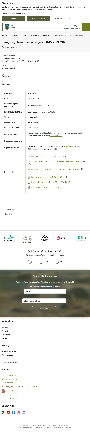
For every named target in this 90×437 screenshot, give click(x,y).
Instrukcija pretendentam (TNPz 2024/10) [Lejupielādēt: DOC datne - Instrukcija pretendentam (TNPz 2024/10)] (47, 177)
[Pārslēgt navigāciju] (86, 27)
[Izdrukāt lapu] (45, 209)
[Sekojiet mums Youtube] (8, 412)
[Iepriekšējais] (4, 238)
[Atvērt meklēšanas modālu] (66, 27)
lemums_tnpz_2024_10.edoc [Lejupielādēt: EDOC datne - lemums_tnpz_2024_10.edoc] (42, 187)
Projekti (5, 331)
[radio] (31, 261)
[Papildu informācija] (69, 156)
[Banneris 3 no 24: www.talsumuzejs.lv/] (45, 238)
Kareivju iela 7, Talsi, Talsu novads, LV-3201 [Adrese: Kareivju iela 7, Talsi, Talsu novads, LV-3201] (21, 386)
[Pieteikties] (44, 308)
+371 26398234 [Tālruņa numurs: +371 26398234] (11, 379)
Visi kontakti (13, 398)
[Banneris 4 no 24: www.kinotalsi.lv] (63, 238)
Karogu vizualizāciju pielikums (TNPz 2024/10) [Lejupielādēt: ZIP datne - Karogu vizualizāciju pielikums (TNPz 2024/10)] (49, 182)
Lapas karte (6, 359)
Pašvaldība (6, 335)
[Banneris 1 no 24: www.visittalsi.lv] (9, 238)
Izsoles (4, 338)
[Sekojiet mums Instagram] (18, 412)
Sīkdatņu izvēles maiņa (10, 362)
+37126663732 (56, 136)
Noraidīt (13, 18)
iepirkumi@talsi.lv (71, 146)
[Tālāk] (85, 238)
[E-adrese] (6, 391)
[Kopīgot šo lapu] (45, 214)
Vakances (5, 327)
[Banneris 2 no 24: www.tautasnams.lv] (27, 238)
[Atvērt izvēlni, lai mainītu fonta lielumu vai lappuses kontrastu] (75, 27)
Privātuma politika (9, 351)
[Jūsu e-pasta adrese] (44, 300)
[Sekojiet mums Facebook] (13, 412)
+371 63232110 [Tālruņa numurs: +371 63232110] (11, 375)
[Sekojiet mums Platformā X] (3, 412)
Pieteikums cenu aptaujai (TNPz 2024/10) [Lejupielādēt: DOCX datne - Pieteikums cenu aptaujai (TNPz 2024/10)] (47, 156)
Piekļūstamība (7, 355)
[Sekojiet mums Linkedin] (23, 412)
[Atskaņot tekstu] (11, 47)
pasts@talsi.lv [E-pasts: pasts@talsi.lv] (10, 383)
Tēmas (28, 291)
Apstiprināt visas (38, 18)
